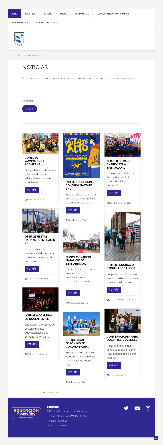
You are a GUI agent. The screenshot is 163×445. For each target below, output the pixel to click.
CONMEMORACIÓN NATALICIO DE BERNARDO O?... (78, 258)
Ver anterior (51, 390)
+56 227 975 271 (63, 409)
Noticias (48, 14)
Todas (30, 108)
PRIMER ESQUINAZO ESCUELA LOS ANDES (121, 264)
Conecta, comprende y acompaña (34, 159)
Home (14, 14)
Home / (29, 56)
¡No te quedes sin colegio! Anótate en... (79, 184)
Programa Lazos (20, 23)
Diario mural (82, 14)
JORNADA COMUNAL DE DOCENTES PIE (38, 315)
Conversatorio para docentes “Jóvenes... (122, 336)
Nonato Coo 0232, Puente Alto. (72, 414)
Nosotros (30, 14)
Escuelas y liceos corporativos (113, 14)
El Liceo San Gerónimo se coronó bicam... (77, 341)
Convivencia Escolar (47, 23)
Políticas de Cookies (57, 423)
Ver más (31, 188)
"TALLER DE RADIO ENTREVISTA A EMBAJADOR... (119, 162)
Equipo (63, 14)
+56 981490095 (79, 409)
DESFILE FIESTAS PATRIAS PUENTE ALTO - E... (40, 238)
